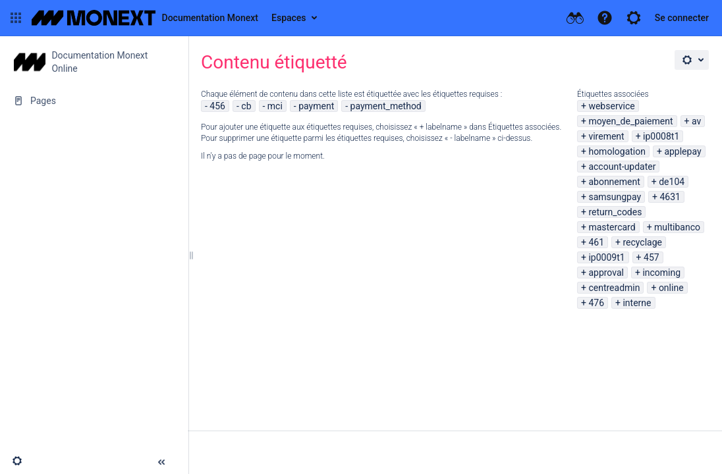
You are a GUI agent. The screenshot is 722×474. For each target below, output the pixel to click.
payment (316, 106)
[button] (16, 18)
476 (596, 303)
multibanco (677, 227)
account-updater (621, 166)
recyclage (642, 242)
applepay (682, 151)
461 (596, 242)
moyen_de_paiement (630, 121)
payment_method (386, 106)
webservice (611, 106)
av (696, 121)
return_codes (615, 212)
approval (606, 272)
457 (651, 257)
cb (246, 106)
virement (606, 136)
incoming (661, 272)
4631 (670, 197)
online (671, 287)
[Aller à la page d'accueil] (145, 17)
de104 (671, 181)
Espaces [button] (288, 18)
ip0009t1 (606, 257)
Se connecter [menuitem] (682, 18)
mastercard (611, 227)
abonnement (614, 181)
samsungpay (614, 197)
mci (275, 106)
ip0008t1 (661, 136)
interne (637, 303)
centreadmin (614, 287)
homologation (617, 151)
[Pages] (94, 101)
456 (217, 106)
